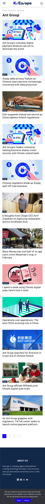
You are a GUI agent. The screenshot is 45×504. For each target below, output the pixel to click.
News (4, 74)
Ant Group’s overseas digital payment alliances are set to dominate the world (18, 45)
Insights (5, 39)
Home (4, 10)
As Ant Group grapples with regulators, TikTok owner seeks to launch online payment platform (21, 421)
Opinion (5, 283)
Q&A (4, 211)
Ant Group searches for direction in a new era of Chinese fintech (21, 354)
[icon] (17, 479)
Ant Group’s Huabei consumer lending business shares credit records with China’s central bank (20, 150)
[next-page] (19, 436)
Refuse (26, 500)
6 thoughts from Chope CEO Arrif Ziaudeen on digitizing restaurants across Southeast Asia (21, 218)
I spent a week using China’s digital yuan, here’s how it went (21, 289)
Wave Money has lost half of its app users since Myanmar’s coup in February (22, 254)
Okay (19, 500)
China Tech (12, 10)
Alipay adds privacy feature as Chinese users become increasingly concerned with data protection (22, 81)
